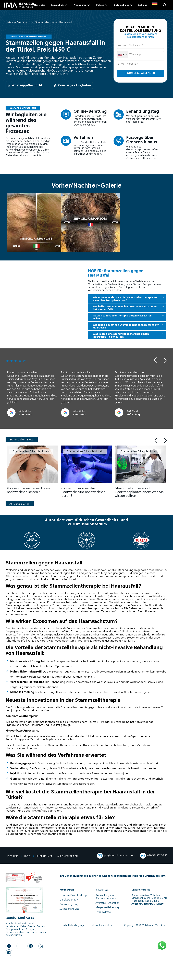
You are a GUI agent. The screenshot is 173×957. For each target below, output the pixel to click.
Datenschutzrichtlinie (101, 925)
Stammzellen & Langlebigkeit (31, 451)
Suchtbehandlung (69, 909)
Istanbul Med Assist (18, 22)
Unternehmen (123, 5)
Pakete (102, 5)
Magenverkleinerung (107, 907)
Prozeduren (81, 5)
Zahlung (142, 5)
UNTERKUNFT (43, 856)
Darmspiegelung (68, 904)
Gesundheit (58, 5)
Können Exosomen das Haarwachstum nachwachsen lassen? (83, 492)
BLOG (26, 856)
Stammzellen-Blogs (21, 439)
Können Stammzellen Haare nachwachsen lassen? (28, 490)
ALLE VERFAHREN (67, 856)
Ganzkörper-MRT (69, 899)
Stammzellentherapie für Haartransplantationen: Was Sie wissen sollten (139, 492)
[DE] (154, 5)
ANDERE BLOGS (19, 503)
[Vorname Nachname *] (140, 45)
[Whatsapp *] (140, 54)
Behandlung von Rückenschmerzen (105, 897)
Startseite (39, 5)
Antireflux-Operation (107, 903)
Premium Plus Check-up (73, 895)
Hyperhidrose (103, 912)
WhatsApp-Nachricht (24, 85)
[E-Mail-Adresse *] (140, 64)
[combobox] (122, 54)
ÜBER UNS (12, 856)
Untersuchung (76, 763)
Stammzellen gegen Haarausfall (53, 22)
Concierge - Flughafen (72, 85)
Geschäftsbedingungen (72, 925)
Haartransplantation (18, 573)
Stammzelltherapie (67, 648)
